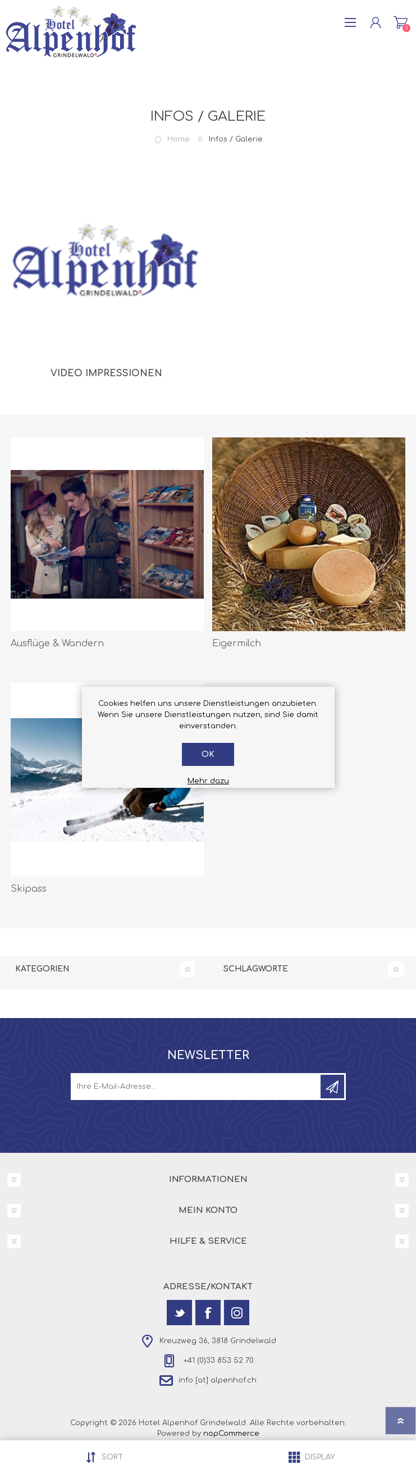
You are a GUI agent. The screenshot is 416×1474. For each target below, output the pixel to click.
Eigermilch (236, 643)
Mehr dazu (208, 781)
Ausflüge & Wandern (57, 643)
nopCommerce (231, 1434)
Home (178, 139)
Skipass (29, 889)
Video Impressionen (106, 373)
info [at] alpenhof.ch (218, 1380)
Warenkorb (400, 22)
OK (208, 754)
